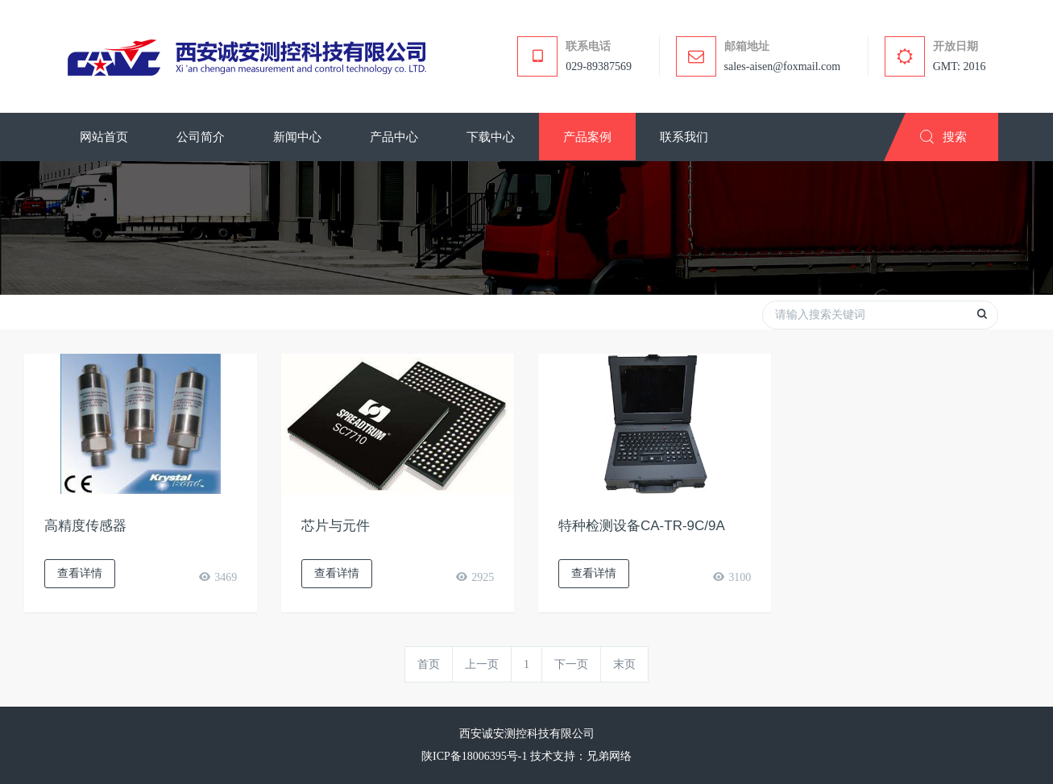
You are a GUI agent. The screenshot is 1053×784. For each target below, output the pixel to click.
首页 (428, 664)
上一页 (482, 664)
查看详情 (79, 573)
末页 (624, 664)
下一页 (571, 664)
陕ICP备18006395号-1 (474, 756)
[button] (200, 137)
